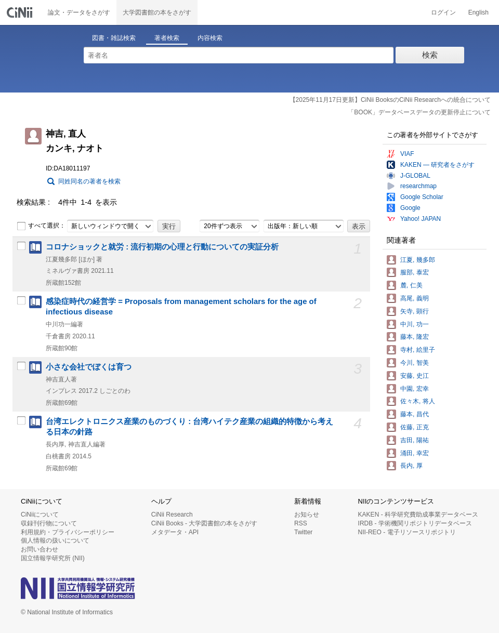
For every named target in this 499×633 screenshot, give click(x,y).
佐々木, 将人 (417, 401)
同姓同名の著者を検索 (89, 181)
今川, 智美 (414, 362)
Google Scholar (421, 197)
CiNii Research (172, 514)
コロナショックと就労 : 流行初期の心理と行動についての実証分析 (162, 247)
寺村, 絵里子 (417, 349)
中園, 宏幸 (414, 388)
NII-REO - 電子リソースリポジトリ (407, 532)
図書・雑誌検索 (114, 38)
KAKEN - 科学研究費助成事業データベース (418, 514)
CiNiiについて (40, 514)
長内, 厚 (411, 465)
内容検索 (210, 38)
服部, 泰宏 (414, 272)
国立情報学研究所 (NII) (53, 558)
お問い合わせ (39, 549)
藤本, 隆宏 (414, 336)
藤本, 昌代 (414, 414)
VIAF (407, 153)
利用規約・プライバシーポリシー (67, 532)
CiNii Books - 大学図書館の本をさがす (204, 523)
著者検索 (166, 38)
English (478, 12)
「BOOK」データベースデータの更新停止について (419, 112)
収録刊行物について (49, 523)
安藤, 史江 (414, 375)
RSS (300, 523)
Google (410, 208)
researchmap (418, 186)
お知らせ (306, 514)
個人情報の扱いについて (55, 540)
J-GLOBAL (415, 175)
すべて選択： (41, 226)
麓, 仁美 (411, 285)
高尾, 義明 (414, 298)
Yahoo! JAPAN (420, 218)
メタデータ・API (175, 532)
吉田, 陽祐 (414, 440)
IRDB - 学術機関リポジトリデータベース (415, 523)
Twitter (303, 532)
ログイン (443, 12)
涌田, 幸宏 (414, 453)
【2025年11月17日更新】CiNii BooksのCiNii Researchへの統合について (390, 99)
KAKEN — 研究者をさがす (437, 164)
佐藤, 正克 (414, 427)
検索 (430, 54)
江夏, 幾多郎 (417, 259)
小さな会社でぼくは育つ (89, 367)
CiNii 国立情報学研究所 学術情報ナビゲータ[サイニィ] (21, 12)
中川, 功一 (414, 324)
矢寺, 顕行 (414, 311)
